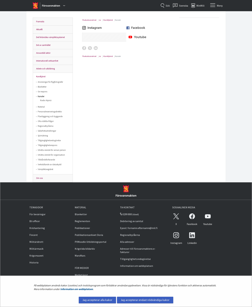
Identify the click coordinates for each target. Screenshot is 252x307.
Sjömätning (43, 135)
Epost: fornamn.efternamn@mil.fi (139, 228)
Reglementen (82, 221)
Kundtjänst (40, 76)
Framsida (40, 21)
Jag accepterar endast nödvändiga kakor (145, 300)
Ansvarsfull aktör (43, 53)
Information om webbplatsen (76, 289)
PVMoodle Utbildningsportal (90, 241)
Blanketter (42, 86)
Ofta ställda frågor (46, 121)
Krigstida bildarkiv (85, 248)
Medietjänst (81, 275)
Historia (33, 262)
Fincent (33, 234)
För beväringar (37, 214)
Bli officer (34, 221)
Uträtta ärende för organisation (51, 155)
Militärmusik (36, 248)
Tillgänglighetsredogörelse (49, 140)
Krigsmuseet (36, 255)
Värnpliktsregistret (45, 169)
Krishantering (37, 228)
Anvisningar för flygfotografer (50, 82)
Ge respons (42, 91)
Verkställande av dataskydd (49, 164)
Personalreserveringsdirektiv (50, 111)
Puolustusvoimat (89, 20)
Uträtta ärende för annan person (52, 150)
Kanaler (41, 96)
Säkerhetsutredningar (47, 130)
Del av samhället (43, 45)
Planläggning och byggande (50, 116)
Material (41, 106)
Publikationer (82, 228)
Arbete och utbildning (45, 68)
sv (100, 20)
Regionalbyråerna (45, 126)
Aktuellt (39, 29)
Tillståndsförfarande (46, 159)
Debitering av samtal (131, 221)
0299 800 (126, 214)
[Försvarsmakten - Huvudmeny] (53, 5)
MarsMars (80, 255)
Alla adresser (127, 241)
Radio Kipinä (45, 100)
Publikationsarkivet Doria (89, 234)
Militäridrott (36, 241)
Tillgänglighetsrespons (47, 145)
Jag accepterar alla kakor (97, 300)
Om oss (39, 178)
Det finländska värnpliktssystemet (50, 37)
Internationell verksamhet (47, 60)
